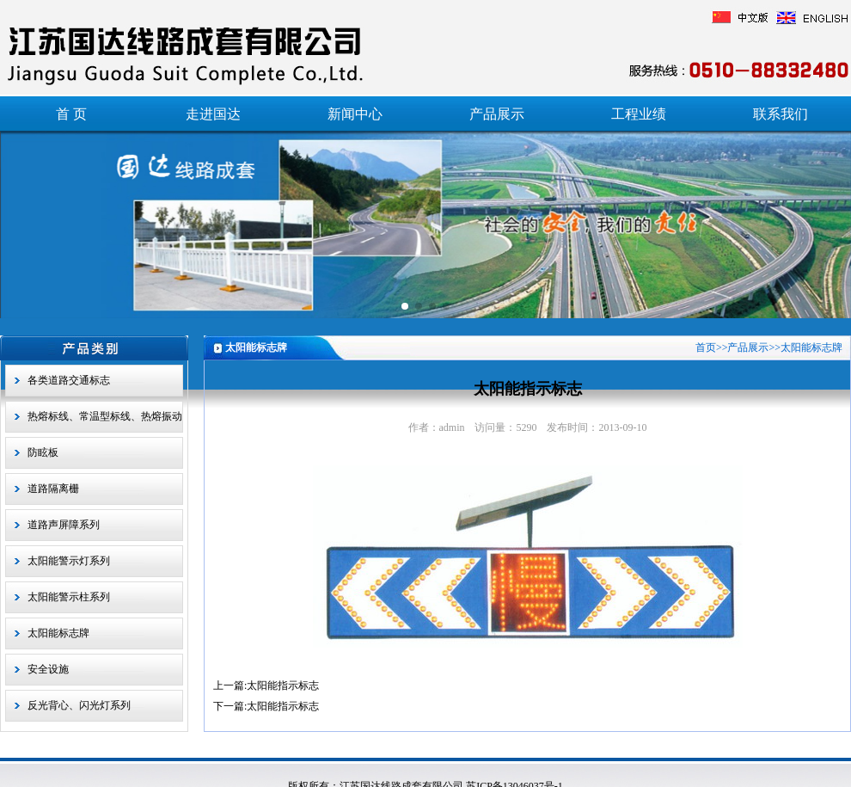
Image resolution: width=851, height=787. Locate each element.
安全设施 (48, 669)
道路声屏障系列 (64, 525)
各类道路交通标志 (69, 380)
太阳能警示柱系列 (69, 597)
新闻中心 (355, 114)
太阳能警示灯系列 (69, 561)
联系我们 (780, 114)
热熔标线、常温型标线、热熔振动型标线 (105, 421)
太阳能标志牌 (58, 633)
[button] (404, 306)
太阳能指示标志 (283, 685)
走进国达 (213, 114)
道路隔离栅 (53, 489)
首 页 (71, 114)
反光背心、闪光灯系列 (79, 705)
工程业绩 (638, 114)
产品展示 (496, 114)
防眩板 (43, 452)
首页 (705, 347)
